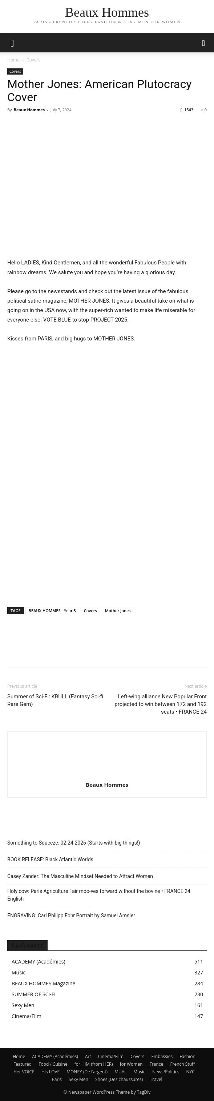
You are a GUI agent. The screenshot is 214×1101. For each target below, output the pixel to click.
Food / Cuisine (53, 1064)
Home (13, 60)
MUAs (120, 1072)
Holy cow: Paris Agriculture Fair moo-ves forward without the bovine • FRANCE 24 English (98, 895)
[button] (204, 42)
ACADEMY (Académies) (55, 1056)
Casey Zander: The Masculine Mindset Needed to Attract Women (80, 876)
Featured (22, 1064)
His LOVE (50, 1072)
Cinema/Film (111, 1056)
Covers (33, 60)
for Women (131, 1064)
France (156, 1064)
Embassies (162, 1056)
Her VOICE (24, 1072)
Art (88, 1056)
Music (139, 1072)
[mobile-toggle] (12, 42)
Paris (57, 1079)
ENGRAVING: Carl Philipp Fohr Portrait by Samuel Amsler (71, 915)
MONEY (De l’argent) (87, 1072)
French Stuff (182, 1064)
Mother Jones (118, 610)
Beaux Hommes (29, 109)
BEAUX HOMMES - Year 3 (52, 610)
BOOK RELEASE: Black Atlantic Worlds (50, 859)
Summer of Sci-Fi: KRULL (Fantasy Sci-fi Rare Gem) (55, 700)
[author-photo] (107, 774)
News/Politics (165, 1072)
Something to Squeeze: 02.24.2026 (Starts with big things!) (73, 843)
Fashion (187, 1056)
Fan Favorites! (27, 946)
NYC (190, 1072)
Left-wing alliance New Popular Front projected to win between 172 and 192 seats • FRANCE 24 (160, 704)
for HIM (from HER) (93, 1064)
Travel (156, 1079)
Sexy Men (78, 1079)
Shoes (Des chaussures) (119, 1079)
